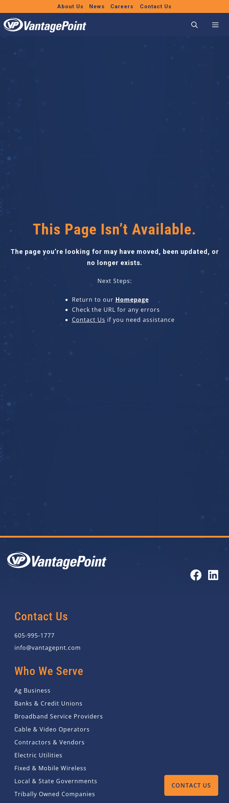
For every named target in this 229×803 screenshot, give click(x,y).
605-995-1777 (34, 635)
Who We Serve (48, 671)
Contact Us (191, 785)
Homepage (132, 300)
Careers (121, 6)
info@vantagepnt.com (47, 648)
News (97, 6)
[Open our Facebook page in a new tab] (196, 575)
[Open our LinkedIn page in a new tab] (213, 575)
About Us (70, 6)
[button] (194, 25)
